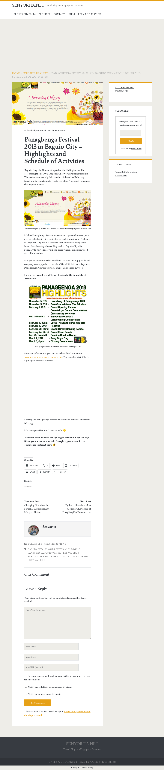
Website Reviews (36, 73)
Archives (45, 14)
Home (16, 73)
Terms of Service (89, 14)
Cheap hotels (121, 175)
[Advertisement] (82, 42)
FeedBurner (136, 148)
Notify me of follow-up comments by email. (50, 686)
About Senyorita (25, 14)
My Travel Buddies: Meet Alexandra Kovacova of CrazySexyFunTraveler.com (76, 509)
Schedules (35, 544)
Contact (59, 14)
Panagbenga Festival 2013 (44, 553)
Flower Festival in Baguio (62, 549)
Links (71, 14)
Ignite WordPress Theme (67, 761)
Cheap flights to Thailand (126, 172)
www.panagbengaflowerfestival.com (43, 357)
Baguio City (35, 549)
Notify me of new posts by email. (44, 694)
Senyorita (60, 130)
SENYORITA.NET (28, 5)
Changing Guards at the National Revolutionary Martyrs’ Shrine (36, 509)
